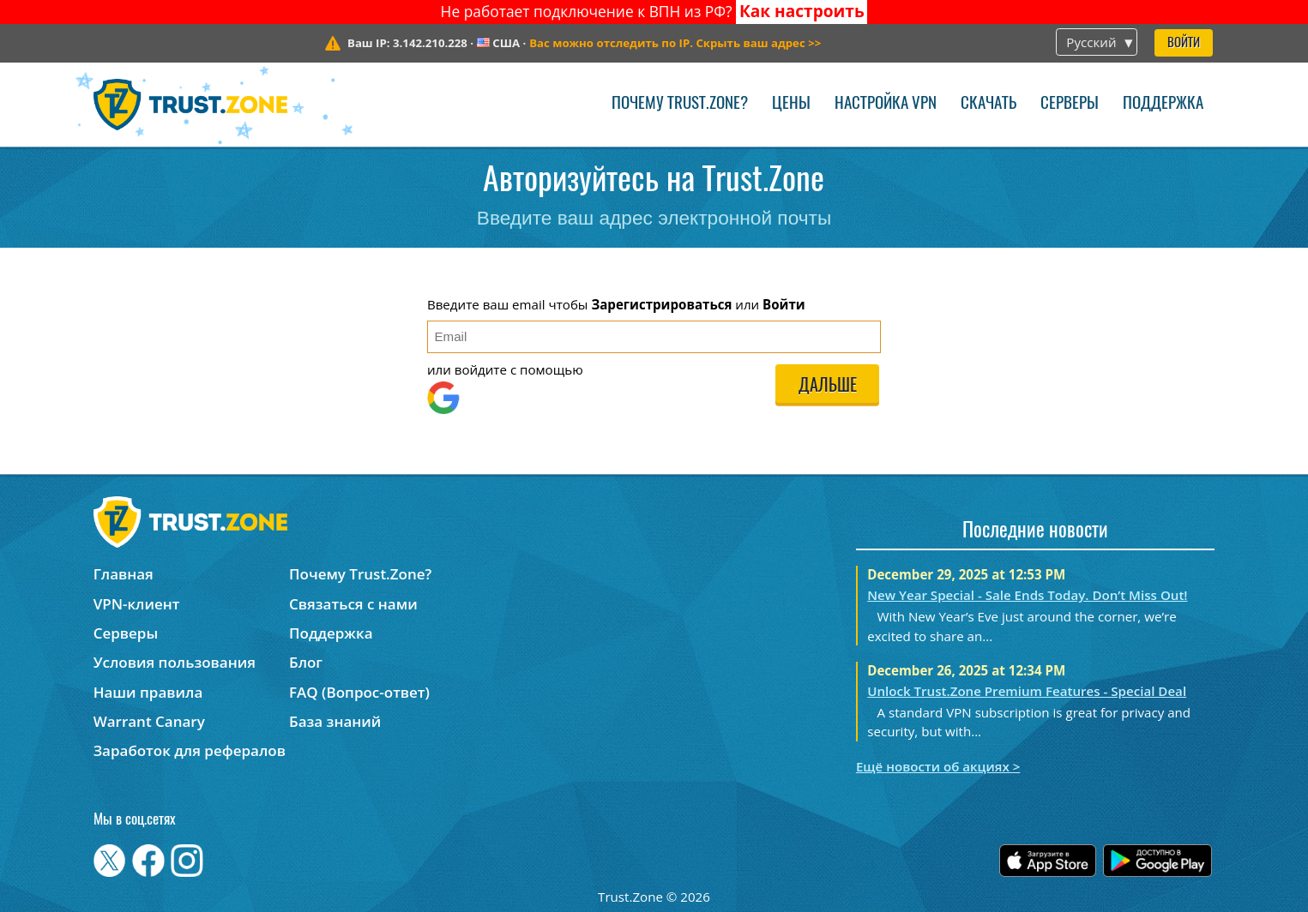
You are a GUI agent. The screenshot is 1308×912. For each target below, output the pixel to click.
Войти (1183, 43)
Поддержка (1163, 104)
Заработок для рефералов (189, 750)
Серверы (1069, 104)
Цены (791, 104)
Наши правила (148, 692)
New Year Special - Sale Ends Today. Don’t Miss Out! (1027, 594)
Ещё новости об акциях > (938, 766)
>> (675, 43)
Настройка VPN (886, 104)
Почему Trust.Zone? (680, 104)
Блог (305, 662)
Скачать (988, 104)
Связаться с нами (353, 604)
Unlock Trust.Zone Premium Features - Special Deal (1026, 690)
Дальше (828, 386)
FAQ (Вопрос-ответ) (359, 692)
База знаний (335, 721)
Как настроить (802, 11)
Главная (123, 574)
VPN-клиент (136, 604)
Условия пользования (174, 662)
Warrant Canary (149, 721)
